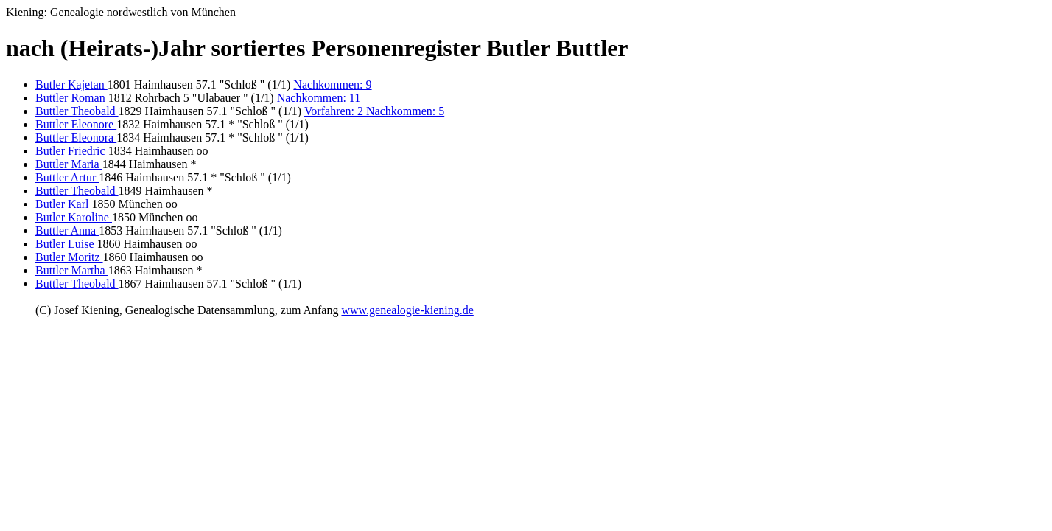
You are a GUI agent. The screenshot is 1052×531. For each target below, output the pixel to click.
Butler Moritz (69, 257)
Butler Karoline (73, 217)
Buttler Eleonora (75, 137)
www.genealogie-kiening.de (407, 310)
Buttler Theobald (77, 111)
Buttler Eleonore (75, 124)
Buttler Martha (71, 270)
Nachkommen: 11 (319, 97)
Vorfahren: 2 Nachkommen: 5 (374, 111)
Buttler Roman (71, 97)
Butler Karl (63, 204)
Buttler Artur (67, 177)
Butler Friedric (71, 151)
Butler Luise (66, 243)
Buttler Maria (68, 164)
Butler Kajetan (71, 84)
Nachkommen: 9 (332, 84)
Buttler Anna (67, 230)
